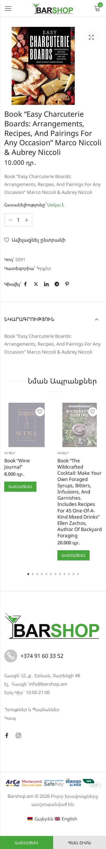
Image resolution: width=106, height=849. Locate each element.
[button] (28, 574)
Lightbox (91, 37)
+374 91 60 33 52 (41, 656)
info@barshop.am (48, 684)
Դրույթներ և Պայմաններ (32, 709)
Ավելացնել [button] (20, 486)
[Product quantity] (18, 220)
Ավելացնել (26, 842)
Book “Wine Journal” (17, 463)
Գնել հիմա (79, 842)
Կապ (10, 718)
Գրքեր (43, 268)
